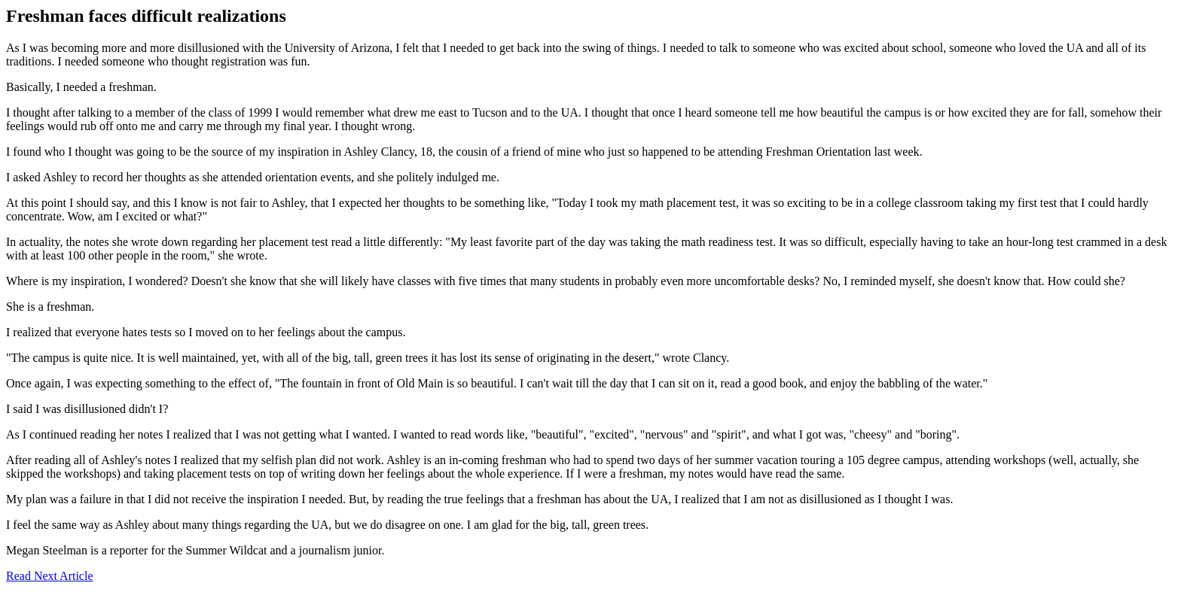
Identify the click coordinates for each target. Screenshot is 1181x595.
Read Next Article (49, 575)
